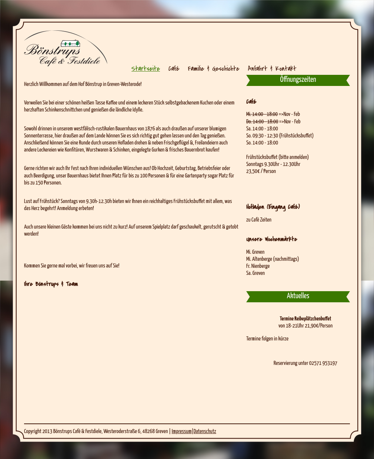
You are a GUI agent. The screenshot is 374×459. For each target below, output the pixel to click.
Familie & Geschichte (213, 68)
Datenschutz (205, 431)
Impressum (182, 431)
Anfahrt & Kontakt (272, 68)
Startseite (145, 68)
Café (173, 68)
